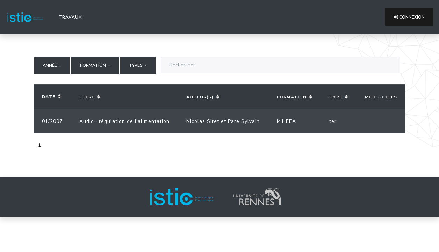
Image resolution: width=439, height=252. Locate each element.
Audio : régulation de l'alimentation (124, 121)
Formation (93, 65)
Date (48, 96)
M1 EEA (286, 121)
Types (136, 65)
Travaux (72, 17)
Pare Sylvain (244, 121)
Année (50, 65)
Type (335, 97)
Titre (86, 97)
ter (333, 121)
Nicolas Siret (202, 121)
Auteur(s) (200, 97)
